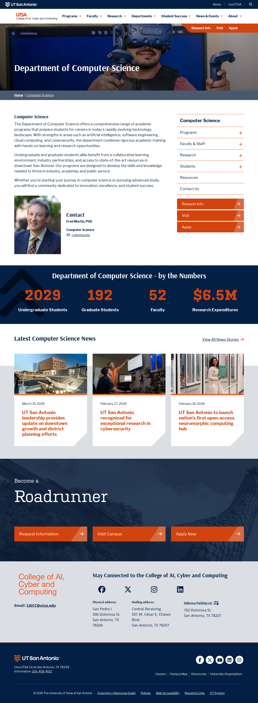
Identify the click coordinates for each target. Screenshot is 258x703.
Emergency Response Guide (116, 693)
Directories (198, 674)
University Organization (226, 674)
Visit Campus (130, 533)
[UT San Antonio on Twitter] (210, 660)
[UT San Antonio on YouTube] (220, 660)
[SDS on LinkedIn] (181, 590)
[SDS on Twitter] (128, 590)
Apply (233, 28)
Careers (160, 674)
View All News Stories (223, 339)
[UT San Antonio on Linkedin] (229, 660)
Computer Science (40, 95)
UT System (217, 693)
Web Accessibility (168, 693)
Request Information (51, 533)
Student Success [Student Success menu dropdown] (174, 16)
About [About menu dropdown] (233, 16)
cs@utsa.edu (81, 235)
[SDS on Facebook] (102, 590)
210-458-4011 (42, 671)
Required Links (195, 693)
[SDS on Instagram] (155, 590)
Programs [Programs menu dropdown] (69, 16)
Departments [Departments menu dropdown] (142, 16)
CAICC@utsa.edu (41, 605)
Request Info (201, 28)
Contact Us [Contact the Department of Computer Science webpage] (189, 189)
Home (18, 95)
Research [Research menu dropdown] (115, 16)
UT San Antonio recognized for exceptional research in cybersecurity (125, 420)
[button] (251, 4)
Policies (146, 693)
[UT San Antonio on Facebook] (200, 660)
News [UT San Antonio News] (217, 4)
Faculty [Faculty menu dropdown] (92, 16)
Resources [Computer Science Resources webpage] (189, 177)
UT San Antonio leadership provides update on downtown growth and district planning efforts (44, 423)
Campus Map (178, 674)
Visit (219, 28)
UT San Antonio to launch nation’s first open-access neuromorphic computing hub (206, 420)
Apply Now (208, 533)
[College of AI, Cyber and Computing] (36, 16)
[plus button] (210, 132)
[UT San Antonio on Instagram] (239, 660)
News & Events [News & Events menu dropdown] (207, 16)
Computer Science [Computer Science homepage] (200, 120)
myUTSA (234, 4)
